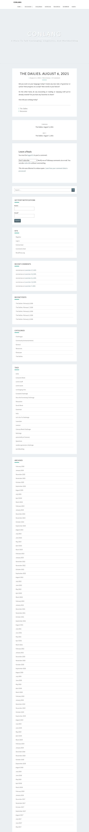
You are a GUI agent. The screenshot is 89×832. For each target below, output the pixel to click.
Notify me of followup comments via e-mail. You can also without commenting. (44, 161)
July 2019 (18, 724)
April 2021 (19, 641)
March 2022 (19, 597)
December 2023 (20, 514)
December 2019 (20, 704)
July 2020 (18, 676)
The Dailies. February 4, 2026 (24, 319)
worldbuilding (20, 449)
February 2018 (20, 791)
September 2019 (21, 716)
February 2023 (20, 553)
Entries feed (19, 245)
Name (24, 207)
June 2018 (19, 775)
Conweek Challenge (22, 393)
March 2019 (19, 740)
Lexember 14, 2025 (30, 282)
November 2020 (20, 660)
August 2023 (19, 530)
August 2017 (19, 815)
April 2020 (19, 688)
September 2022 (21, 573)
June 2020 (19, 680)
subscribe (27, 163)
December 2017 (20, 799)
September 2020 (21, 668)
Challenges (38, 7)
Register (18, 237)
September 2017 (21, 811)
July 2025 (18, 494)
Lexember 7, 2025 (30, 286)
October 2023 (20, 522)
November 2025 (20, 478)
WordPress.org (20, 253)
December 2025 (20, 474)
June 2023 (19, 538)
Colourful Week (20, 378)
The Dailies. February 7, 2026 (24, 307)
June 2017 (19, 823)
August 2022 (19, 577)
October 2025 (20, 482)
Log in (18, 241)
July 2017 (18, 819)
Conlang (17, 2)
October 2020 (20, 664)
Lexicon (18, 425)
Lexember (19, 421)
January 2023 (20, 557)
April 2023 (19, 546)
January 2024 (20, 510)
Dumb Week (19, 405)
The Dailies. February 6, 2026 (24, 311)
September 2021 (21, 621)
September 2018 (21, 763)
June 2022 (19, 585)
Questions (19, 441)
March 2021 (19, 645)
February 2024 (20, 506)
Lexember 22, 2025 (30, 274)
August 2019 (19, 720)
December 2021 (20, 609)
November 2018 (20, 756)
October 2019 (20, 712)
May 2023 (18, 542)
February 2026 (20, 466)
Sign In (74, 7)
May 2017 (18, 827)
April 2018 (19, 783)
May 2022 (18, 589)
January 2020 (20, 700)
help (17, 413)
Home (19, 7)
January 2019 (20, 748)
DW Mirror (66, 7)
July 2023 (18, 534)
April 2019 (19, 736)
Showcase (48, 7)
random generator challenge (25, 445)
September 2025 (21, 486)
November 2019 (20, 708)
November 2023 (20, 518)
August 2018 (19, 767)
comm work (19, 386)
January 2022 (20, 605)
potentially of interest (23, 437)
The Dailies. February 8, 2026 (24, 303)
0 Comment (56, 78)
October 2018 (20, 759)
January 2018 (20, 795)
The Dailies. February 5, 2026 (24, 315)
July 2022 (18, 581)
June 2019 (19, 728)
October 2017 (20, 807)
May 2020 (18, 684)
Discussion (28, 7)
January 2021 (20, 652)
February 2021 (20, 649)
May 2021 (18, 637)
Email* (24, 215)
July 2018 (18, 771)
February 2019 (20, 744)
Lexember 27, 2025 (30, 270)
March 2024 (19, 502)
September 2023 (21, 526)
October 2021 (20, 617)
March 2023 (19, 549)
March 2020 (19, 692)
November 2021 (20, 613)
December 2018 (20, 752)
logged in (30, 155)
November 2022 (20, 565)
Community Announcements (24, 340)
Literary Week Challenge (23, 429)
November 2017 (20, 803)
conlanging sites (21, 390)
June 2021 (19, 633)
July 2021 (18, 629)
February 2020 (20, 696)
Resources (57, 7)
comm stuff (19, 382)
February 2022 (20, 601)
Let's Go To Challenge (22, 417)
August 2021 (19, 625)
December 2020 (20, 656)
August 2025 (19, 490)
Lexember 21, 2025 (30, 278)
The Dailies (24, 108)
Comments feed (21, 249)
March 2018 (19, 787)
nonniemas (47, 78)
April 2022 (19, 593)
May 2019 (18, 732)
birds (17, 374)
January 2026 (20, 470)
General (18, 344)
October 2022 (20, 569)
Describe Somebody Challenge (25, 397)
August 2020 (19, 672)
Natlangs (18, 433)
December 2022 (20, 561)
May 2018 (18, 779)
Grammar (19, 409)
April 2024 (19, 498)
